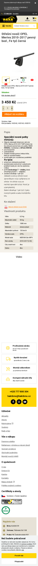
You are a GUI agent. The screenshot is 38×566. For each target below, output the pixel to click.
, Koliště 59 (11, 526)
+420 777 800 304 (19, 391)
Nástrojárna (7, 423)
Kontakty (16, 13)
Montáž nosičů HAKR (10, 456)
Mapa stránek (8, 482)
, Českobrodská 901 (16, 535)
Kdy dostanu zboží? (9, 95)
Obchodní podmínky (10, 453)
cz (34, 14)
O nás (4, 467)
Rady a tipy (6, 431)
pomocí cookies (26, 544)
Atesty (4, 420)
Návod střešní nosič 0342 (17, 207)
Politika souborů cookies (11, 485)
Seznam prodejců (9, 449)
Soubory (5, 427)
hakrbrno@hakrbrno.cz (19, 396)
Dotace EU (6, 471)
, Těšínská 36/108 (15, 530)
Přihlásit (27, 20)
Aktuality (5, 416)
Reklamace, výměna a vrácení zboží (16, 445)
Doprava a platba (8, 441)
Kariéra (4, 474)
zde (22, 550)
